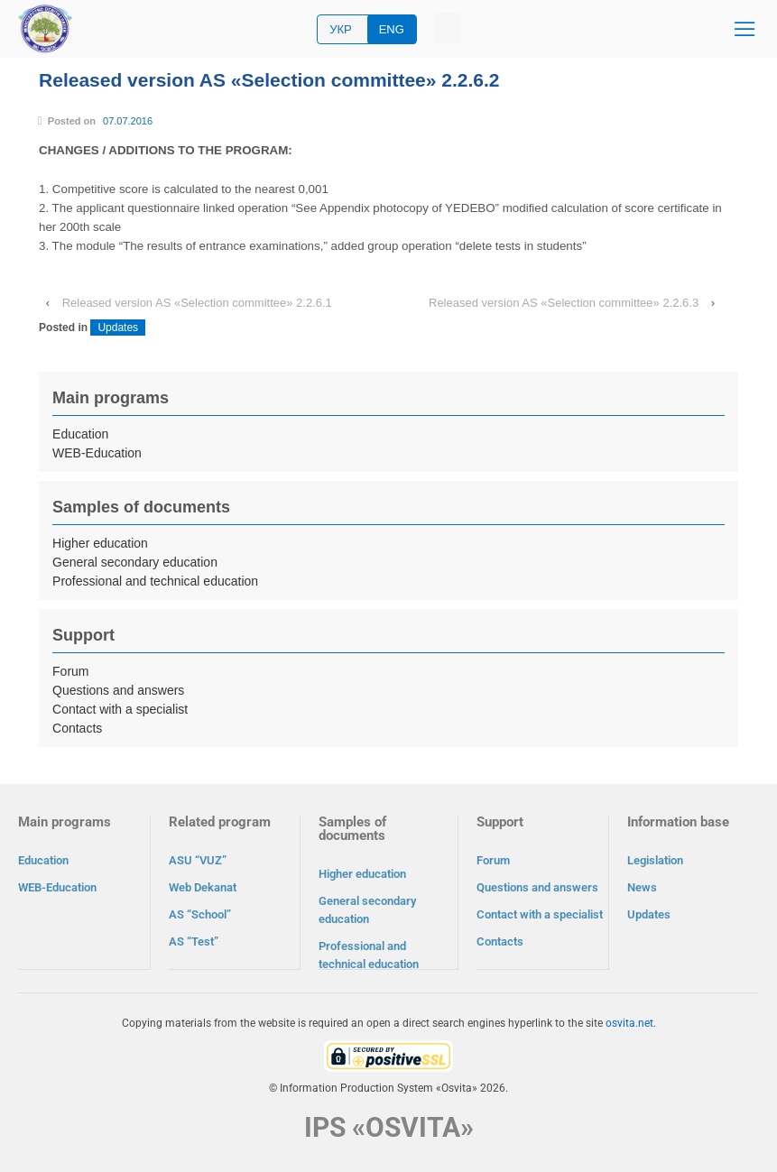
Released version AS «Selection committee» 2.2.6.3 (563, 302)
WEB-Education (97, 453)
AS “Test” (193, 941)
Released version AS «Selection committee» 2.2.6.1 (197, 302)
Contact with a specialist (120, 709)
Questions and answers (118, 690)
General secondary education (134, 562)
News (642, 887)
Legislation (655, 860)
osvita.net (629, 1022)
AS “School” (200, 914)
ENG (391, 29)
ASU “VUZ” (198, 860)
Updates (117, 327)
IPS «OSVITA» (389, 1126)
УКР (340, 29)
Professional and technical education (155, 581)
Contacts (77, 728)
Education (80, 434)
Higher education (100, 543)
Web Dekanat (202, 887)
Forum (70, 671)
